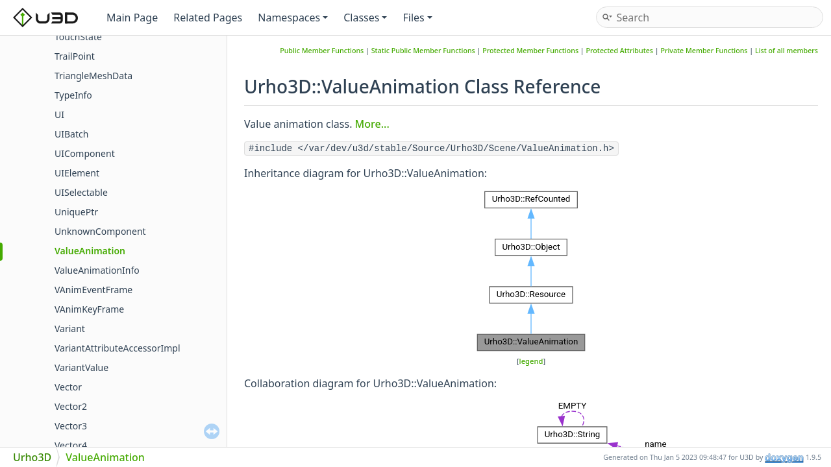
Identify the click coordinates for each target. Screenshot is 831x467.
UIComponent (85, 153)
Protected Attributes (620, 50)
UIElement (77, 173)
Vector (68, 387)
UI (59, 114)
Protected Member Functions (530, 50)
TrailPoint (75, 56)
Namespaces (293, 17)
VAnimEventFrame (93, 289)
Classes (365, 17)
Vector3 (71, 426)
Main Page (132, 17)
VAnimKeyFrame (89, 309)
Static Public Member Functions (423, 50)
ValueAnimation (90, 251)
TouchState (78, 36)
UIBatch (71, 134)
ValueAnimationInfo (97, 270)
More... (372, 124)
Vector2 (71, 406)
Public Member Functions (322, 50)
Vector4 (71, 445)
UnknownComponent (100, 231)
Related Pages (207, 17)
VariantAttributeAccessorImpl (117, 348)
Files (417, 17)
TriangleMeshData (93, 75)
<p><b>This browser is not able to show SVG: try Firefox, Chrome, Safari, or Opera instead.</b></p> (531, 271)
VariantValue (81, 367)
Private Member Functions (703, 50)
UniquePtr (76, 212)
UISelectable (81, 192)
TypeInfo (73, 95)
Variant (70, 328)
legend (531, 361)
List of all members (786, 50)
